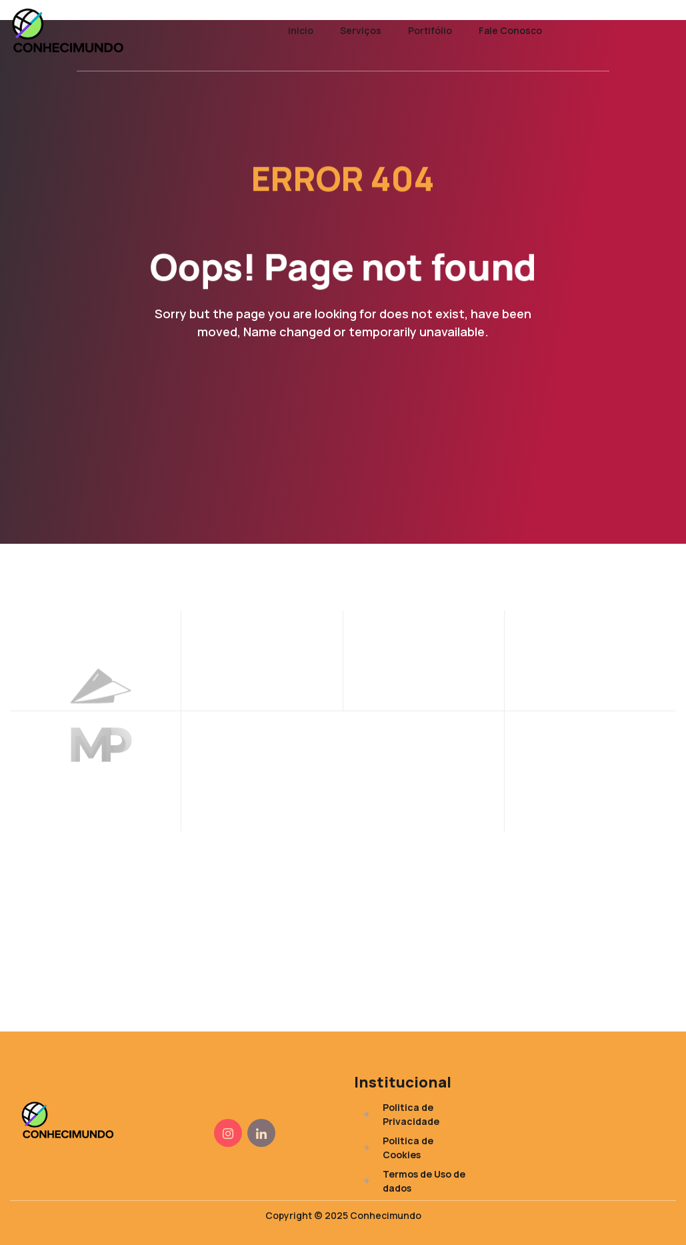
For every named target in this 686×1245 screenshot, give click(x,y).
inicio (300, 30)
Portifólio (430, 30)
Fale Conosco (510, 30)
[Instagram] (228, 1133)
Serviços (360, 30)
